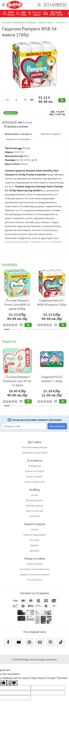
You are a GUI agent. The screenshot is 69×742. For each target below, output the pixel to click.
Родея (34, 529)
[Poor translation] (12, 682)
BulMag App (34, 465)
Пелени (60, 22)
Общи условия (34, 563)
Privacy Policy (34, 579)
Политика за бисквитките (34, 569)
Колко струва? (34, 476)
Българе (34, 540)
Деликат (34, 550)
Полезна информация (34, 447)
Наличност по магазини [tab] (18, 139)
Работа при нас (34, 510)
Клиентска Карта (34, 471)
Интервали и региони (34, 452)
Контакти (34, 516)
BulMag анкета (34, 505)
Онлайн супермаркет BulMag (18, 22)
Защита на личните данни (35, 574)
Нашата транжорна (34, 534)
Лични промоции (34, 481)
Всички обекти (34, 500)
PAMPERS (19, 152)
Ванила (34, 545)
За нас (34, 495)
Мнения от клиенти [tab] (51, 133)
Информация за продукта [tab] (18, 133)
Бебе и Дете (46, 22)
